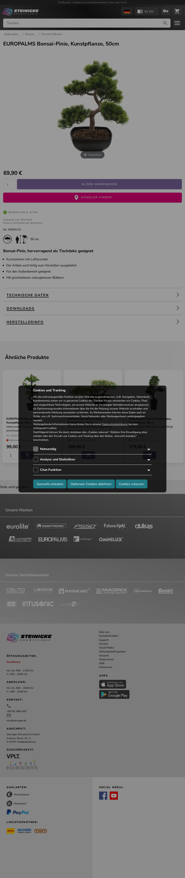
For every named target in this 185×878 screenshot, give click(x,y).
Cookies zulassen (131, 483)
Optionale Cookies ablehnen (91, 483)
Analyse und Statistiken (57, 459)
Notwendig (48, 449)
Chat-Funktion (50, 470)
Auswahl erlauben (50, 483)
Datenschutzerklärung (115, 424)
